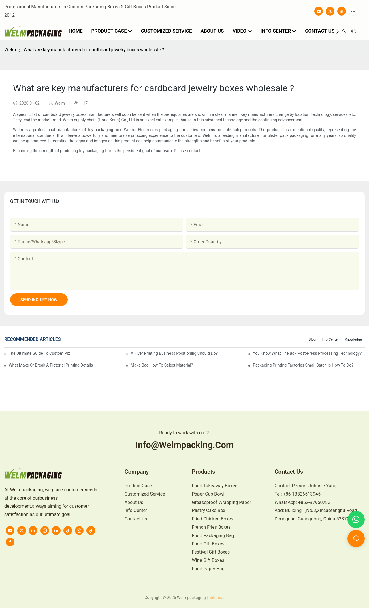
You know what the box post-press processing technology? (307, 353)
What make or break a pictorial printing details (51, 365)
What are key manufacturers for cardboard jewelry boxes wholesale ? (93, 49)
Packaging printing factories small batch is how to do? (303, 365)
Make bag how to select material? (162, 365)
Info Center (330, 339)
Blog (312, 339)
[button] (337, 31)
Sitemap (217, 597)
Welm (10, 49)
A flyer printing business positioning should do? (174, 353)
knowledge (353, 339)
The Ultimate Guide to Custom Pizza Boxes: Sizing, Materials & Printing (39, 353)
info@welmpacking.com (184, 445)
